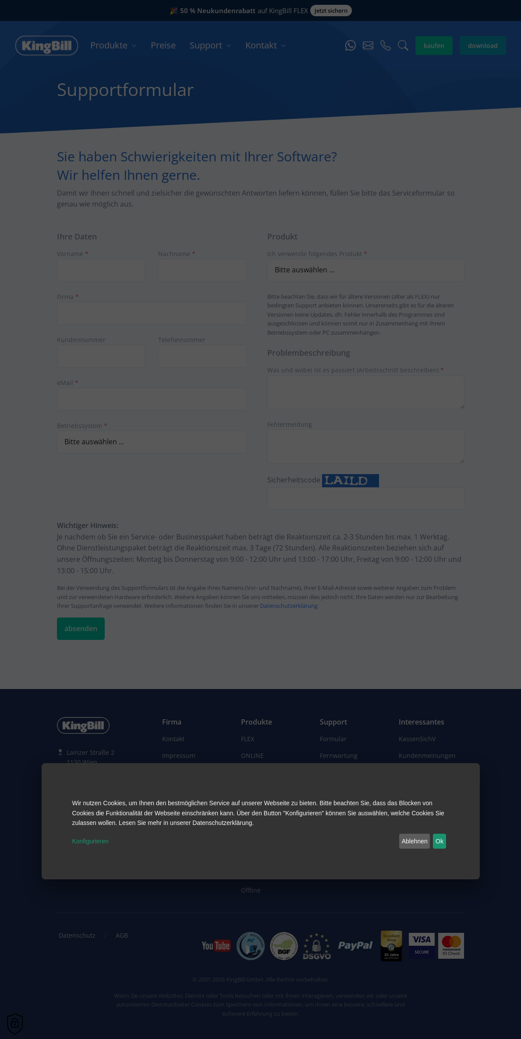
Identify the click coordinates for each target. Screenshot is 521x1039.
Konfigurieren (90, 841)
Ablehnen (415, 841)
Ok (439, 841)
